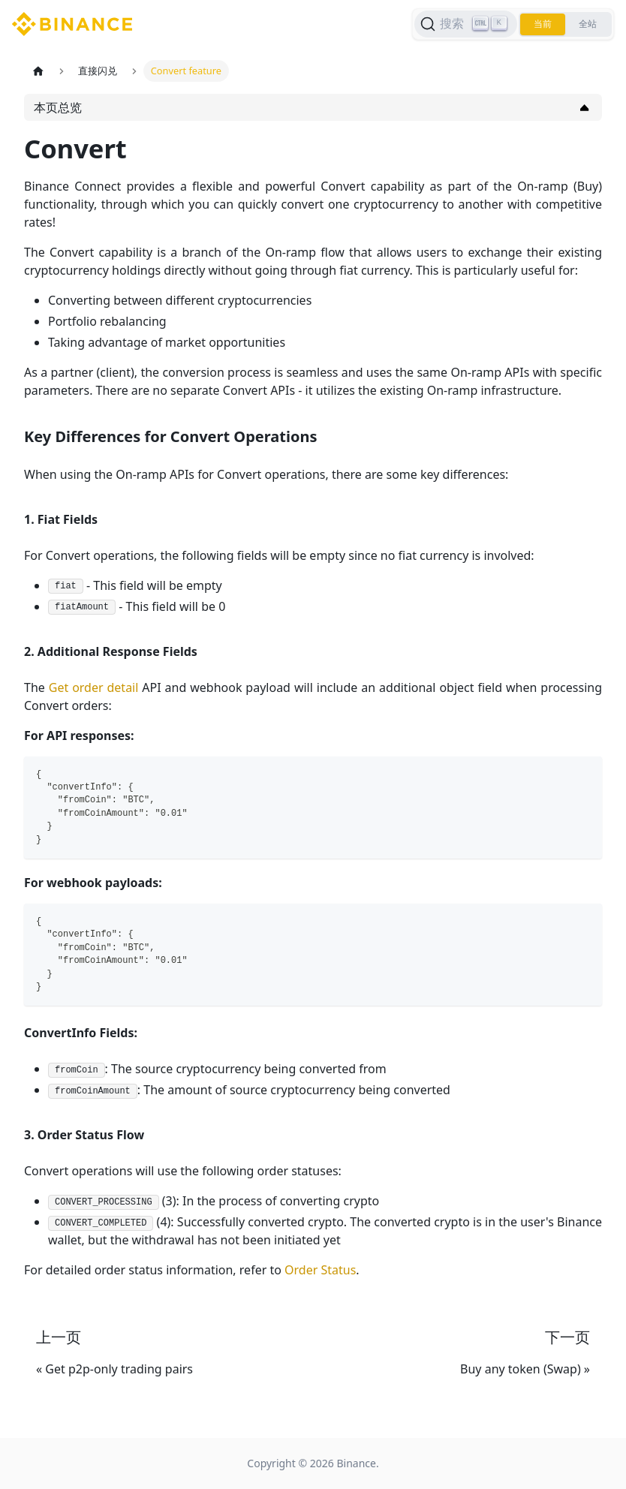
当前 (543, 24)
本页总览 (58, 107)
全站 (588, 24)
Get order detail (94, 687)
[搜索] (465, 24)
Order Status (320, 1270)
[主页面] (38, 71)
